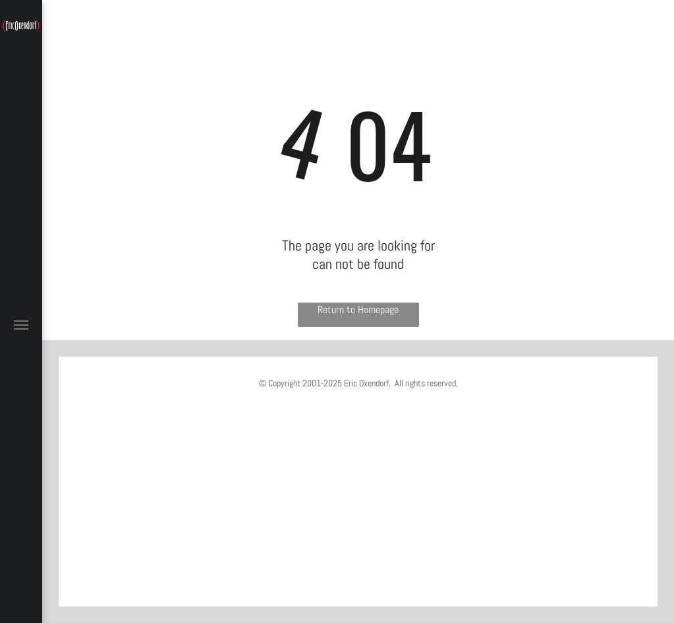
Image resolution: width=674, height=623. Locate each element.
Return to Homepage (358, 309)
